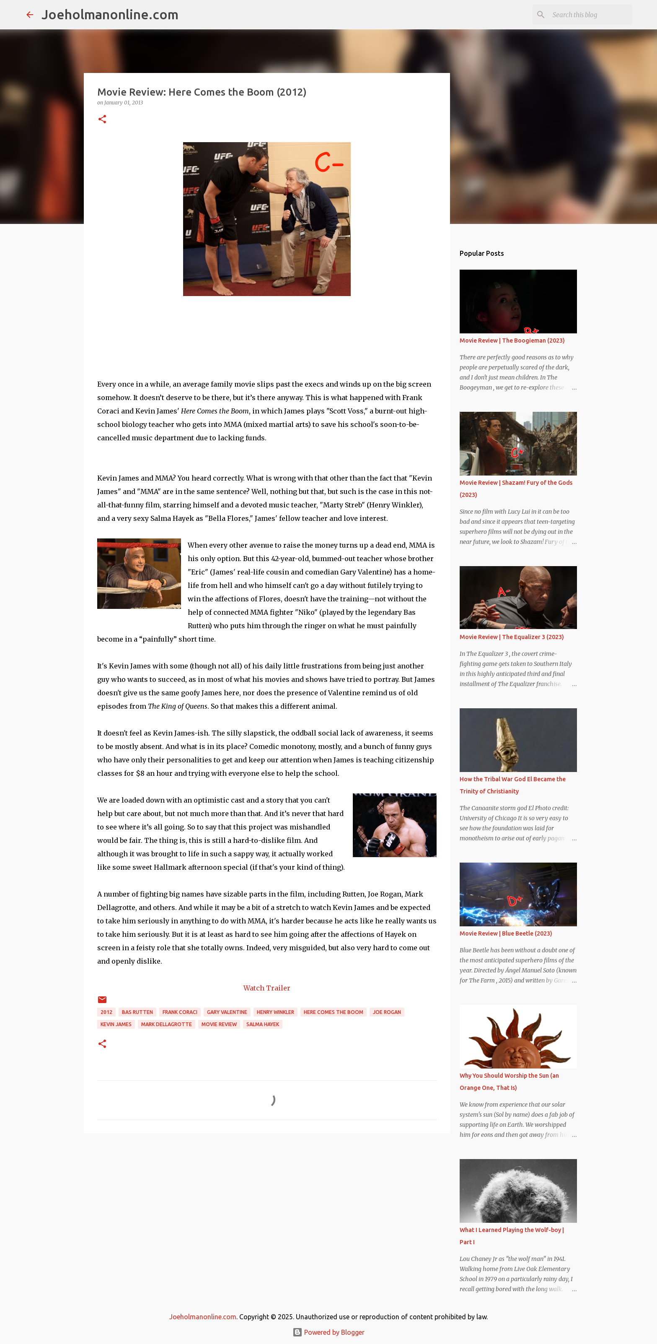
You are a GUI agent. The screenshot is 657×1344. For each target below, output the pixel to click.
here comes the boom (333, 1012)
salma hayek (262, 1024)
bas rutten (137, 1012)
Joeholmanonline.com (109, 14)
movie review (219, 1024)
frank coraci (180, 1012)
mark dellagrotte (166, 1024)
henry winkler (275, 1012)
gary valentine (227, 1012)
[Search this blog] (588, 15)
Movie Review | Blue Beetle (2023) (506, 933)
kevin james (116, 1024)
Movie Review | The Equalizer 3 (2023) (512, 637)
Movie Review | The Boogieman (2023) (512, 340)
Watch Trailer (266, 988)
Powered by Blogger (328, 1332)
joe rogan (387, 1012)
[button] (102, 119)
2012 (106, 1012)
